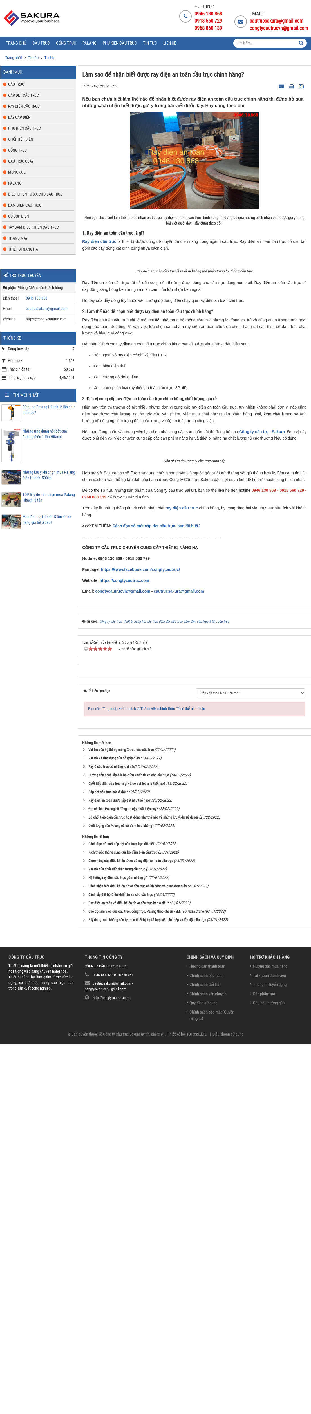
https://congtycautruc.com (124, 950)
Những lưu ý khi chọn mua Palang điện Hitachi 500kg (49, 475)
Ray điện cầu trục (99, 241)
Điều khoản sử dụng (227, 1404)
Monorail (17, 172)
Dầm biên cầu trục (24, 205)
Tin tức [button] (150, 43)
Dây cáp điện (19, 117)
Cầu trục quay (20, 161)
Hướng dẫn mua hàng (270, 1336)
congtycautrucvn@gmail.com (122, 961)
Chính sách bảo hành (206, 1345)
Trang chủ (16, 43)
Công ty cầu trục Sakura (262, 540)
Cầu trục (16, 84)
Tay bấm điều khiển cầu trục (33, 227)
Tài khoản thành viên (269, 1345)
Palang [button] (89, 43)
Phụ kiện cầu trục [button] (120, 43)
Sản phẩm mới (264, 1363)
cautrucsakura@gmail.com (179, 961)
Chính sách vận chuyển (208, 1363)
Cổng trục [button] (66, 43)
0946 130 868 (36, 298)
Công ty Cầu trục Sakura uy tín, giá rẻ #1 (134, 1404)
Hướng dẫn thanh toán (207, 1336)
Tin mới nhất (26, 395)
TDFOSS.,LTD (196, 1404)
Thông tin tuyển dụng (270, 1354)
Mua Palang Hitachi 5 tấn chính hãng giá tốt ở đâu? (47, 520)
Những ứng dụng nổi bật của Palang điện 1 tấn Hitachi (45, 434)
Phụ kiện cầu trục (24, 128)
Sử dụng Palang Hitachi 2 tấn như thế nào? (49, 410)
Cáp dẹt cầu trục (23, 95)
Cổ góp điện (18, 216)
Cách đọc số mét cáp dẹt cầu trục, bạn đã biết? (156, 895)
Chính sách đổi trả (204, 1354)
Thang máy (18, 238)
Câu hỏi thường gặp (269, 1372)
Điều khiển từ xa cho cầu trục (35, 194)
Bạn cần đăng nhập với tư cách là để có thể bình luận (146, 1078)
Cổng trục (17, 150)
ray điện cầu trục (181, 878)
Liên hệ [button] (169, 43)
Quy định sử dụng (203, 1372)
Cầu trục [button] (41, 43)
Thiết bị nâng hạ (23, 249)
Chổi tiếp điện (20, 139)
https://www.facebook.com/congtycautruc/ (140, 939)
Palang (14, 183)
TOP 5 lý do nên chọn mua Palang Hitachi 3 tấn (49, 497)
